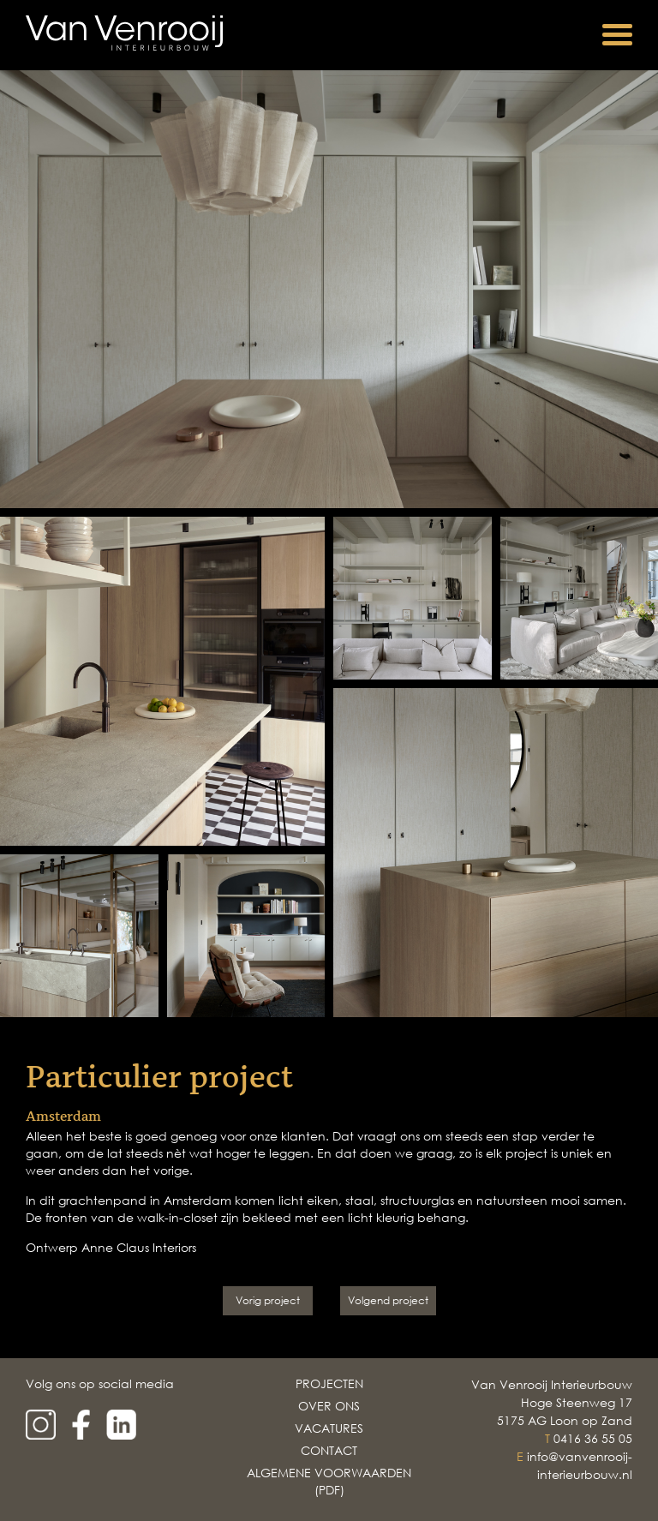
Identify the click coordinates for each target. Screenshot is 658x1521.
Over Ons (329, 1405)
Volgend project (388, 1300)
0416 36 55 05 (592, 1438)
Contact (329, 1450)
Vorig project (268, 1300)
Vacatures (329, 1428)
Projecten (329, 1383)
